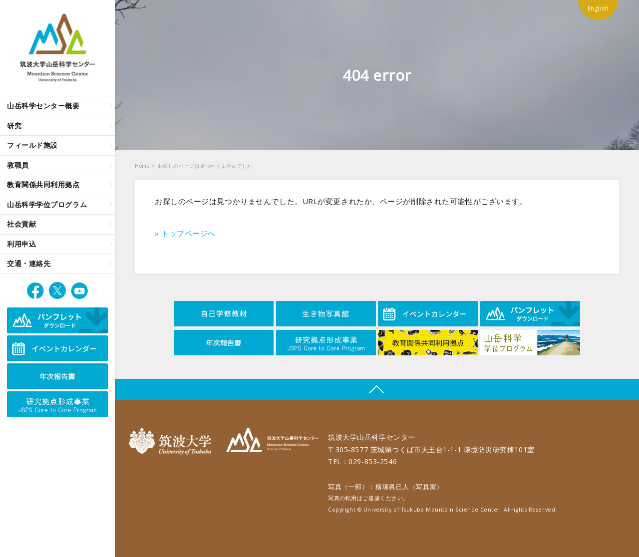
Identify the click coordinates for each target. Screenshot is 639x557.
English (598, 8)
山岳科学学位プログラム (47, 204)
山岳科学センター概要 (43, 105)
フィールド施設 (32, 145)
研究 (14, 125)
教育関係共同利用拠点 (43, 184)
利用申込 (21, 244)
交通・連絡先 (28, 263)
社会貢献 (21, 224)
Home (142, 165)
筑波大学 (172, 441)
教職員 (18, 165)
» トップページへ (185, 233)
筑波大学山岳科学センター (272, 441)
